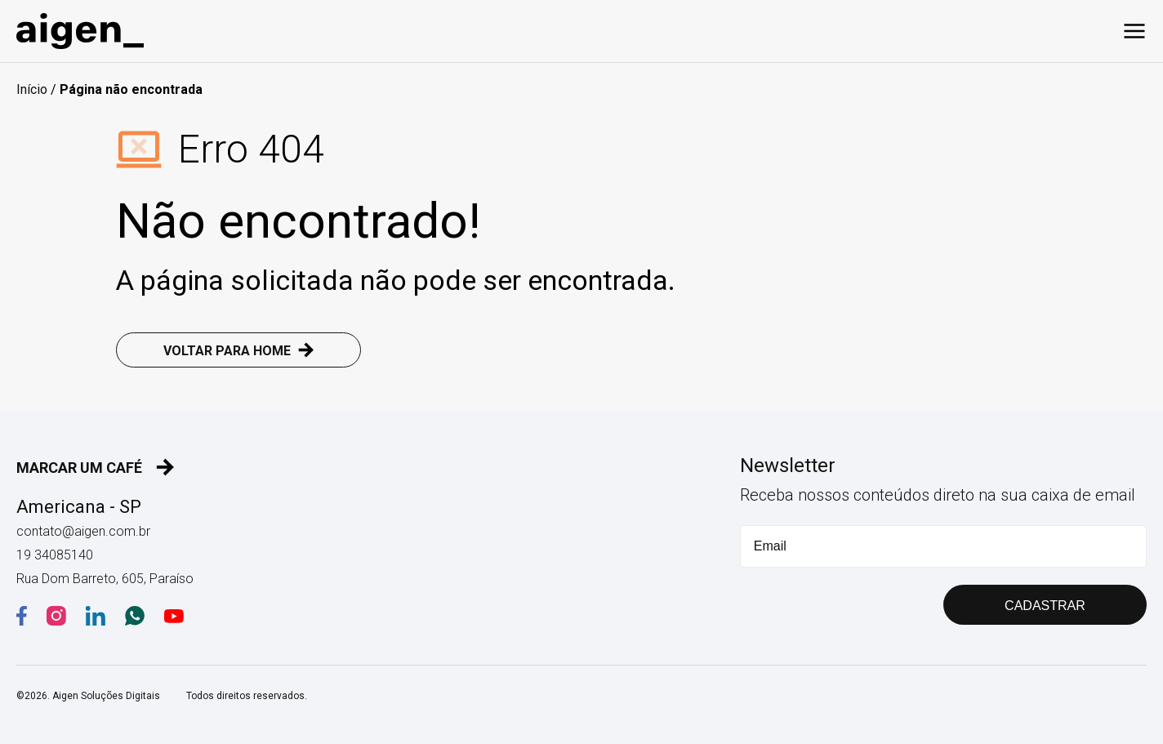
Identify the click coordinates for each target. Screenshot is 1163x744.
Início (31, 89)
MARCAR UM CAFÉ (95, 467)
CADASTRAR (1045, 606)
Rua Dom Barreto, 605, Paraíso (105, 578)
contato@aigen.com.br (83, 531)
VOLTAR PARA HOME (238, 350)
